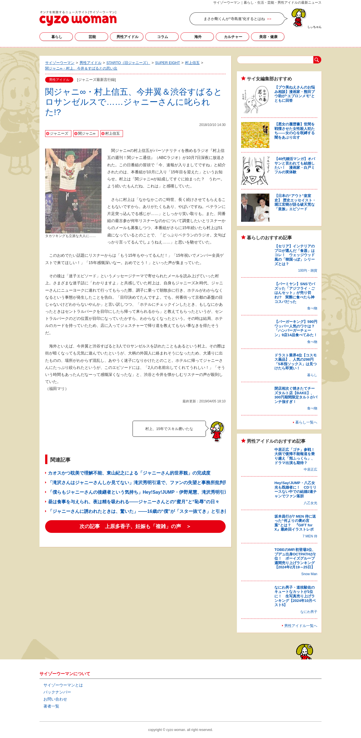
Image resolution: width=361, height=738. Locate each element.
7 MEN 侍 (310, 536)
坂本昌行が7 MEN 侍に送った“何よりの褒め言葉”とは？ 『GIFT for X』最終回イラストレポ (295, 523)
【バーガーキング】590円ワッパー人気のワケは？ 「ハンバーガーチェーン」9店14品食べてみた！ (296, 328)
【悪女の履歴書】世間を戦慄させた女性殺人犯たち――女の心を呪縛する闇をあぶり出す (294, 130)
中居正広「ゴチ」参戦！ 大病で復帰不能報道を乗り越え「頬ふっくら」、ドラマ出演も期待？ (296, 456)
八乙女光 (310, 503)
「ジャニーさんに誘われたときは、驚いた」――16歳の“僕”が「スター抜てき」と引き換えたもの (147, 511)
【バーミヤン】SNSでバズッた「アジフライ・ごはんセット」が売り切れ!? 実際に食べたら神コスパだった (294, 292)
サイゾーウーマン (77, 18)
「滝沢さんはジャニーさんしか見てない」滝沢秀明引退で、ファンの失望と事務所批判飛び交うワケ (149, 482)
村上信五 (112, 133)
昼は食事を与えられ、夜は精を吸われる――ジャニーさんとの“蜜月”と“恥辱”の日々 (133, 501)
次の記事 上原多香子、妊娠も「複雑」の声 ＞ (135, 526)
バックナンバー (57, 692)
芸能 (92, 37)
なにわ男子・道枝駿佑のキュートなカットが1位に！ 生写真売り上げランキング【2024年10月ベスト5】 (295, 596)
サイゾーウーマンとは (63, 685)
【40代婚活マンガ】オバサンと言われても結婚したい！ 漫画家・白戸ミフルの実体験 (294, 165)
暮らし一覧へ (306, 422)
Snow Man (309, 574)
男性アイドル (127, 37)
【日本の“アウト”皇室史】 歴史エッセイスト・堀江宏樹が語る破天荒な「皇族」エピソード (295, 202)
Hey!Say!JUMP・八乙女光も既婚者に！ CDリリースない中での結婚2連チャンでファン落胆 (295, 489)
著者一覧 (51, 706)
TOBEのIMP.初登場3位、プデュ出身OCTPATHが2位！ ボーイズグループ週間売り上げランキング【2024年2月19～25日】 (295, 558)
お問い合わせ (55, 699)
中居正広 (310, 469)
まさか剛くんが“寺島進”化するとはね (234, 19)
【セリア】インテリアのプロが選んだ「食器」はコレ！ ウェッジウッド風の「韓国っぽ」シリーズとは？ (294, 255)
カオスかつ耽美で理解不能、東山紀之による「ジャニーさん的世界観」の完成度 (129, 473)
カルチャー (233, 37)
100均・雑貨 (307, 270)
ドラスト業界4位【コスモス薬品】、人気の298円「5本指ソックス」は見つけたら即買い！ (295, 362)
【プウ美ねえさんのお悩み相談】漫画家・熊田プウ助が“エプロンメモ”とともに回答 (294, 94)
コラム (162, 37)
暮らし (56, 37)
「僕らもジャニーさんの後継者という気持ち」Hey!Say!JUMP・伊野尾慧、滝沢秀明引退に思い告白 (149, 492)
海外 (198, 37)
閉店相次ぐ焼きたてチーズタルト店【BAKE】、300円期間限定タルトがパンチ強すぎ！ (295, 395)
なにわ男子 (308, 612)
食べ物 (312, 308)
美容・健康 (268, 37)
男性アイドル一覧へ (300, 626)
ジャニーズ (59, 133)
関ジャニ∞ (86, 133)
